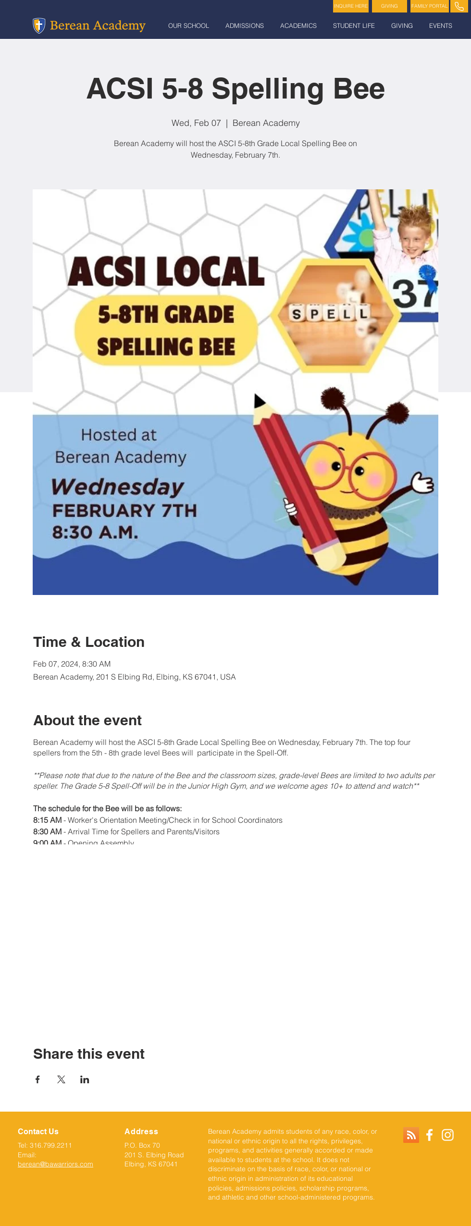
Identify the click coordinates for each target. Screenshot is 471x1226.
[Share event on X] (61, 1079)
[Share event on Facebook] (37, 1079)
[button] (189, 26)
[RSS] (411, 1135)
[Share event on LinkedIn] (84, 1079)
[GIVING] (389, 6)
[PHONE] (459, 6)
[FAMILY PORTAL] (429, 6)
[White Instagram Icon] (448, 1135)
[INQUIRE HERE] (351, 6)
